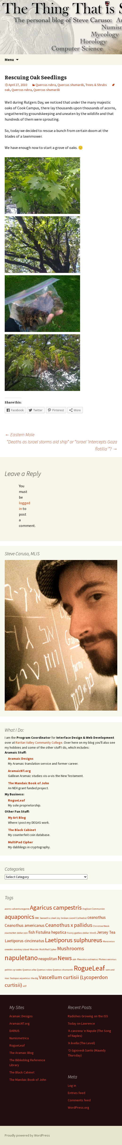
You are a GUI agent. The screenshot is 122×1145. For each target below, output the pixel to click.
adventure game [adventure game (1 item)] (20, 908)
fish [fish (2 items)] (31, 932)
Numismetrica (19, 1038)
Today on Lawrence (81, 1023)
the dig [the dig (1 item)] (34, 978)
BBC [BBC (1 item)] (37, 918)
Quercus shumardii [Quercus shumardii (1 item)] (63, 969)
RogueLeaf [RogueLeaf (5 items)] (89, 968)
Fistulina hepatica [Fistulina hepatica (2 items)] (51, 932)
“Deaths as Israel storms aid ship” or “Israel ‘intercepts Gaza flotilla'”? (62, 445)
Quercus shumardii (70, 85)
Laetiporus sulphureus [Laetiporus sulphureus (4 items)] (73, 940)
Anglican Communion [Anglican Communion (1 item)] (93, 908)
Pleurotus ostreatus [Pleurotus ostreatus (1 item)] (87, 959)
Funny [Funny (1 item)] (70, 932)
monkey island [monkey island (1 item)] (21, 949)
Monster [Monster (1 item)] (34, 949)
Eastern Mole (19, 434)
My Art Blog (17, 817)
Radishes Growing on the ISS (88, 1016)
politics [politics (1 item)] (8, 969)
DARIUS (14, 1031)
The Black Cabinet (22, 830)
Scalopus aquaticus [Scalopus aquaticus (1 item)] (20, 978)
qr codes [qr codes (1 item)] (17, 969)
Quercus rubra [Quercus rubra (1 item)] (44, 969)
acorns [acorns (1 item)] (8, 908)
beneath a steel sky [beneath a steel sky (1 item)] (50, 918)
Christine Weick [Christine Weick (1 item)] (101, 926)
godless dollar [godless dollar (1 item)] (81, 932)
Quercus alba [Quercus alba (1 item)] (29, 969)
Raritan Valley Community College (39, 742)
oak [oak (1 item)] (74, 959)
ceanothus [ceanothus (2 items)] (96, 917)
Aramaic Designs (20, 758)
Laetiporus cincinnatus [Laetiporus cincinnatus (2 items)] (24, 940)
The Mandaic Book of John (28, 783)
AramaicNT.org (19, 771)
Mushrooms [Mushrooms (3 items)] (70, 948)
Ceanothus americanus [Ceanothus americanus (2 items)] (25, 925)
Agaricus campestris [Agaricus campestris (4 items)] (56, 907)
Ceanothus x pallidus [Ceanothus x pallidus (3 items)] (68, 925)
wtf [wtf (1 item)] (24, 986)
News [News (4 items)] (65, 958)
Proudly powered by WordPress (27, 1135)
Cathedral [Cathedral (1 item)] (81, 918)
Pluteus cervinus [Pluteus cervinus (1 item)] (107, 959)
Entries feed (76, 1093)
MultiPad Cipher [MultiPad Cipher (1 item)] (48, 949)
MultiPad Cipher (20, 842)
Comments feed (79, 1100)
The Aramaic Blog (21, 1053)
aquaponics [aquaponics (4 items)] (19, 916)
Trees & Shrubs (96, 85)
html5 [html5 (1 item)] (93, 932)
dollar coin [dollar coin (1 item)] (22, 932)
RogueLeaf (16, 800)
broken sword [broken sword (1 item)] (68, 918)
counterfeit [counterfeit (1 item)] (10, 932)
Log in (72, 1085)
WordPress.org (78, 1107)
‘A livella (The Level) (81, 1043)
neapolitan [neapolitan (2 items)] (47, 958)
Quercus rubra (46, 85)
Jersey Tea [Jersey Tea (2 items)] (106, 932)
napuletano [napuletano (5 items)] (21, 957)
